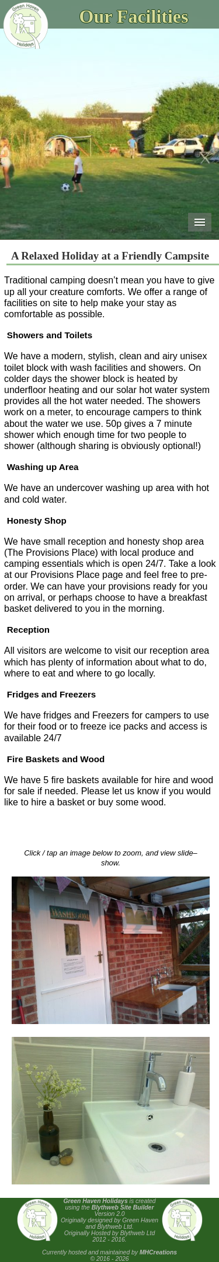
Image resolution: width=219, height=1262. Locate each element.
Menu (199, 222)
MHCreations (158, 1252)
